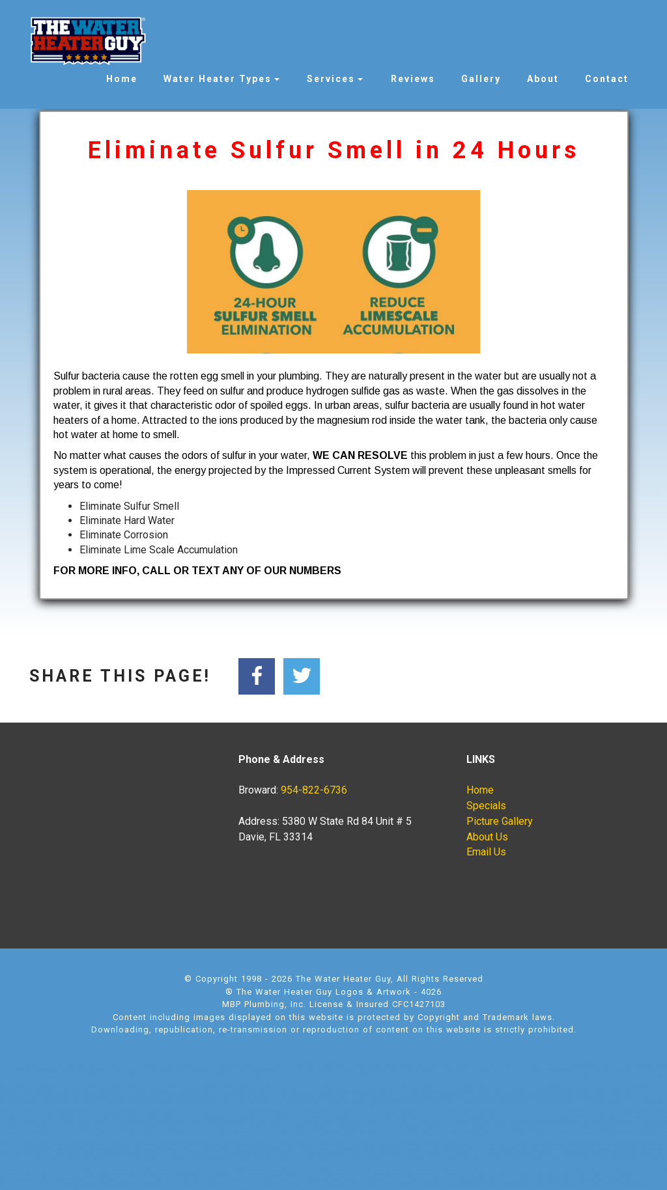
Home (121, 79)
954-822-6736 (314, 790)
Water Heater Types (217, 79)
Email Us (486, 852)
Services (331, 79)
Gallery (481, 79)
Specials (486, 805)
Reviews (413, 79)
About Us (487, 837)
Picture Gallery (499, 821)
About (543, 79)
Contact (607, 79)
